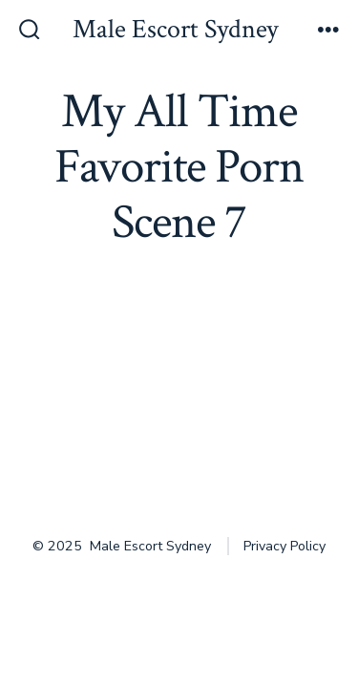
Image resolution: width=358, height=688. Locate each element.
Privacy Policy (284, 546)
